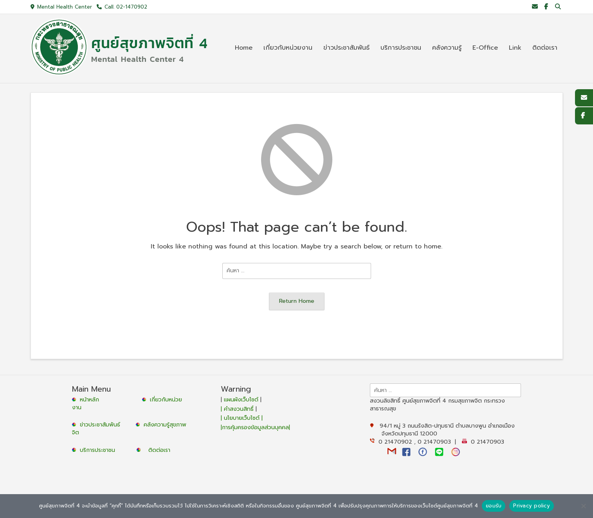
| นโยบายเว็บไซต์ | (242, 418)
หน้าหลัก (86, 400)
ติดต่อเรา (159, 450)
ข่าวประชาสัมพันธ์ (102, 425)
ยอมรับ (493, 505)
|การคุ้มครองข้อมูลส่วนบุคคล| (255, 427)
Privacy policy (531, 505)
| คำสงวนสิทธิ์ (238, 409)
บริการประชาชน (99, 450)
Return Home (296, 301)
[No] (583, 506)
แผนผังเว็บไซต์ (241, 400)
